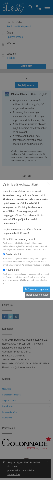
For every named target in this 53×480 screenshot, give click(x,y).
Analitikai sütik (12, 254)
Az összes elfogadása (36, 289)
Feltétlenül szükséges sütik (19, 239)
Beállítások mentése (37, 294)
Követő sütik (11, 270)
